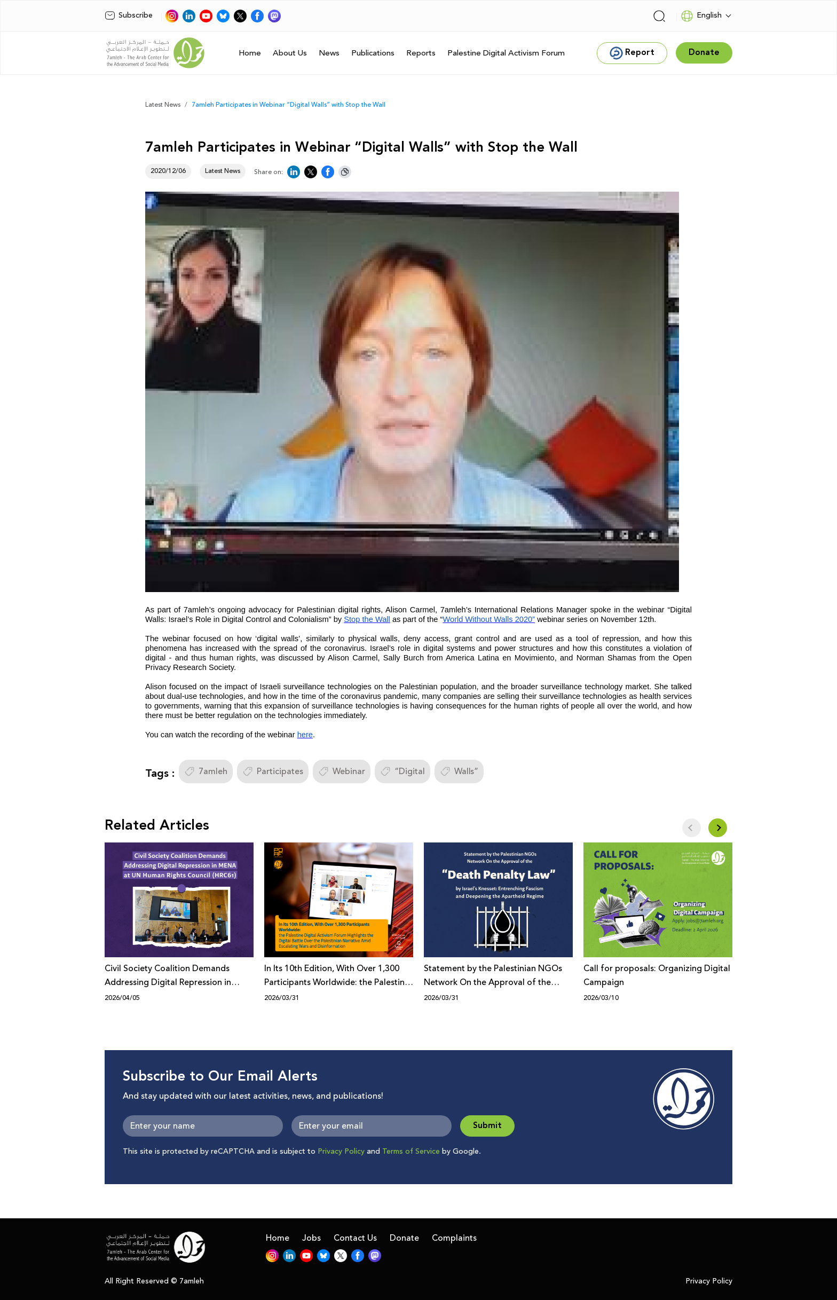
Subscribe (129, 15)
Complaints (454, 1238)
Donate (404, 1238)
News (329, 53)
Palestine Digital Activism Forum (506, 53)
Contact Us (355, 1238)
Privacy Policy (341, 1151)
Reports (421, 53)
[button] (717, 827)
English (701, 16)
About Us (290, 53)
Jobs (311, 1238)
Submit (487, 1125)
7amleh (205, 771)
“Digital (402, 771)
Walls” (459, 771)
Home (250, 53)
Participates (272, 771)
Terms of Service (411, 1151)
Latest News (162, 105)
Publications (372, 53)
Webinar (341, 771)
